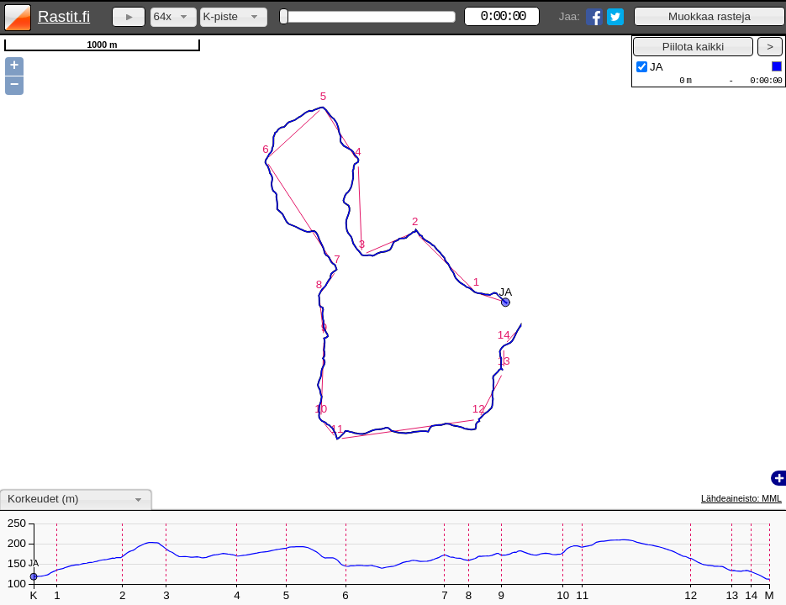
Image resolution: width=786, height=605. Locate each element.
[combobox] (173, 17)
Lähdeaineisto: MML (741, 498)
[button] (709, 16)
